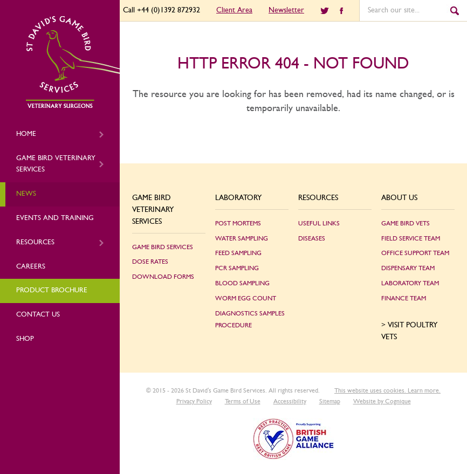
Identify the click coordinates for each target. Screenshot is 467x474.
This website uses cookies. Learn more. (387, 390)
